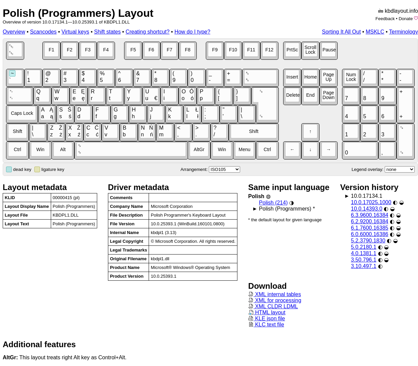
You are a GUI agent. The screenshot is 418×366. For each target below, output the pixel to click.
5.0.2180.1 (363, 247)
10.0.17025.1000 (371, 202)
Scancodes (43, 32)
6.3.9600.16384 (369, 215)
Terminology (403, 32)
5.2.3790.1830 (368, 240)
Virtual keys (75, 32)
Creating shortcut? (147, 32)
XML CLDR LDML (273, 306)
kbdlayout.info (401, 11)
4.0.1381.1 (363, 253)
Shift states (107, 32)
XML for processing (274, 300)
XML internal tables (274, 294)
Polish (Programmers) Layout (78, 13)
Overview (14, 32)
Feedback (385, 18)
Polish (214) (273, 202)
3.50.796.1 (363, 260)
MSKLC (375, 32)
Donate (405, 18)
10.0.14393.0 (366, 209)
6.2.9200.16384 (369, 221)
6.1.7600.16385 (369, 228)
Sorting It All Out (341, 32)
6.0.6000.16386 (369, 234)
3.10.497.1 (363, 266)
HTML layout (267, 312)
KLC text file (266, 324)
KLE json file (266, 318)
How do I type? (193, 32)
